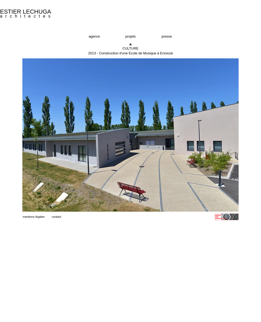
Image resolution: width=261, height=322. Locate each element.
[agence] (94, 36)
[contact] (56, 217)
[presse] (167, 36)
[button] (130, 53)
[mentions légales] (33, 217)
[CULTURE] (130, 48)
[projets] (130, 36)
